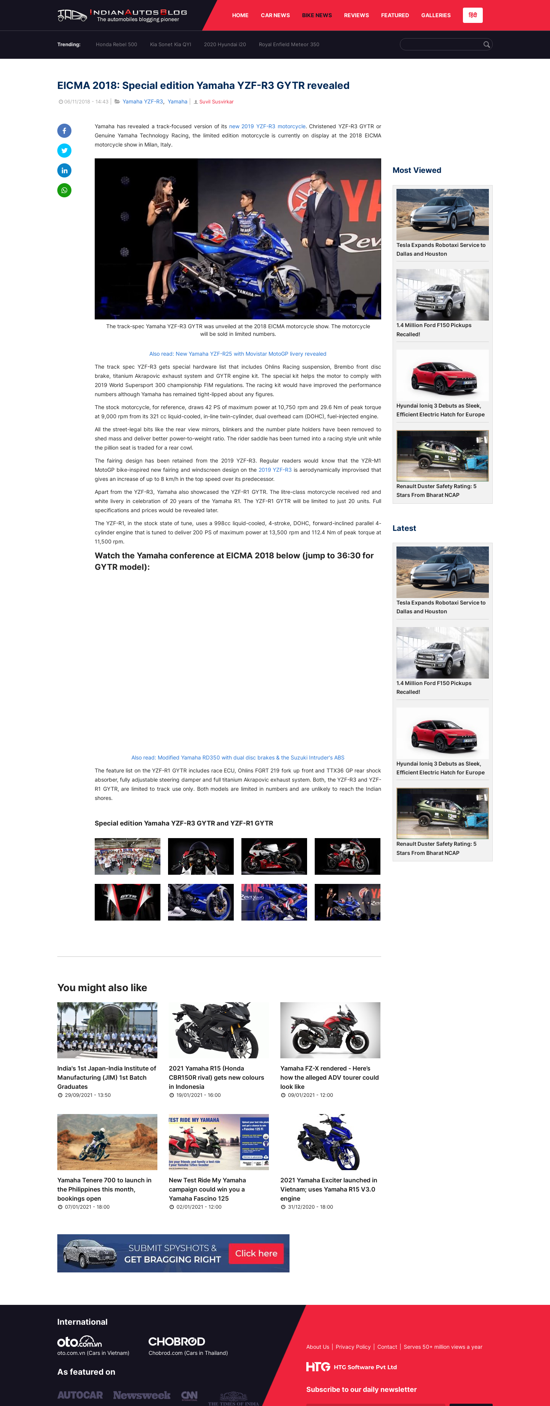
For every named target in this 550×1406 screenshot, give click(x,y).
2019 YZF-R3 (275, 469)
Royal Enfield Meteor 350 (289, 44)
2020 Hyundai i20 (225, 44)
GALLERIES (436, 15)
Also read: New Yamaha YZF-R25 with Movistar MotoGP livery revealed (238, 353)
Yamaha (178, 101)
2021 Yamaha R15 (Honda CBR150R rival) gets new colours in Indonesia (216, 1077)
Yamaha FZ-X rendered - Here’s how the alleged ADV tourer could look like (329, 1077)
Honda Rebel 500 (116, 44)
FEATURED (395, 15)
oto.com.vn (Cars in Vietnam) (93, 1353)
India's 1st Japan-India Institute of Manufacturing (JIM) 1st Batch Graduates (106, 1077)
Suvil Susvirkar (213, 101)
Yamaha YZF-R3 (143, 101)
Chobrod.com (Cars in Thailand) (188, 1353)
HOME (240, 15)
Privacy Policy (353, 1346)
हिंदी (473, 15)
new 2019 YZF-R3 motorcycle (267, 126)
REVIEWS (356, 15)
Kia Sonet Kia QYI (170, 44)
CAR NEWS (275, 15)
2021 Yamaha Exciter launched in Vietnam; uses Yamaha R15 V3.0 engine (328, 1189)
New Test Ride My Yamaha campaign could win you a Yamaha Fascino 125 (207, 1189)
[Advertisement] (443, 115)
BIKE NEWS (317, 15)
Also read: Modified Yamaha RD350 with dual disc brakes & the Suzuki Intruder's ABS (238, 757)
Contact (387, 1346)
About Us (317, 1346)
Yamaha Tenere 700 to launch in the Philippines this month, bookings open (104, 1189)
